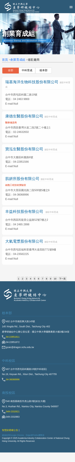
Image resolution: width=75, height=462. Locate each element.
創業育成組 (17, 59)
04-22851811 (10, 337)
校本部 (43, 70)
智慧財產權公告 (10, 430)
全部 (10, 70)
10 (55, 278)
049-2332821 (10, 411)
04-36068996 (10, 379)
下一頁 (62, 278)
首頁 (5, 59)
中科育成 (27, 70)
